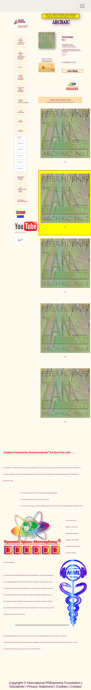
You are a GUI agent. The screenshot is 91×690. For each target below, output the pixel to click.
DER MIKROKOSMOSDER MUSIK (22, 189)
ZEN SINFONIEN (21, 111)
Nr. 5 (65, 421)
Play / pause (43, 67)
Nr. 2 (65, 227)
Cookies (62, 686)
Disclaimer (16, 686)
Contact (75, 686)
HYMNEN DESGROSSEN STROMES (20, 77)
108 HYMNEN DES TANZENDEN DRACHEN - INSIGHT (21, 56)
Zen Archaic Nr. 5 (20, 169)
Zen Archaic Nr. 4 (20, 163)
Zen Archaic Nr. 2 (20, 150)
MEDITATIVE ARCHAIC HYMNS (21, 178)
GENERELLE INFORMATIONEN (22, 200)
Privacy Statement (40, 686)
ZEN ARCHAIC (20, 130)
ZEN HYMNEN (20, 121)
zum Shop (72, 71)
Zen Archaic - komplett (20, 137)
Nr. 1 (65, 162)
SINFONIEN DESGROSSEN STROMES (21, 89)
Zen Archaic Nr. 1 (20, 144)
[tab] (20, 42)
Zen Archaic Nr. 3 (20, 156)
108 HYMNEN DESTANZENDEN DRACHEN (21, 41)
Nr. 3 (65, 292)
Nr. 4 (65, 356)
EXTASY (20, 67)
